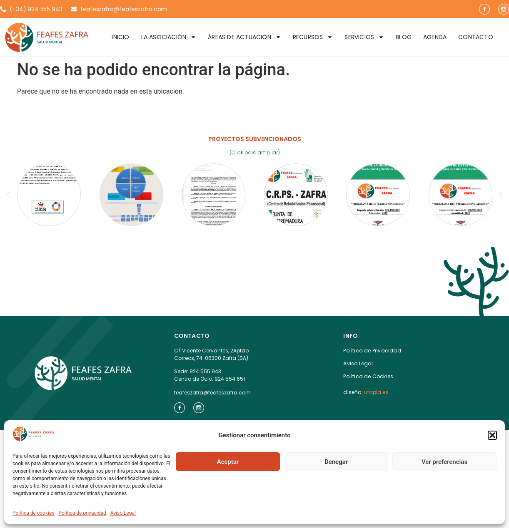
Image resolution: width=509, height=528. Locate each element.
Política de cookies (33, 513)
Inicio (120, 37)
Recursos (313, 37)
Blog (404, 37)
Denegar (336, 462)
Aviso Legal (123, 513)
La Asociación (169, 37)
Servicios (364, 37)
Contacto (475, 37)
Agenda (435, 37)
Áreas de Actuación (244, 37)
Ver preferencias (444, 462)
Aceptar (228, 462)
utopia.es (376, 392)
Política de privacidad (82, 513)
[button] (492, 435)
